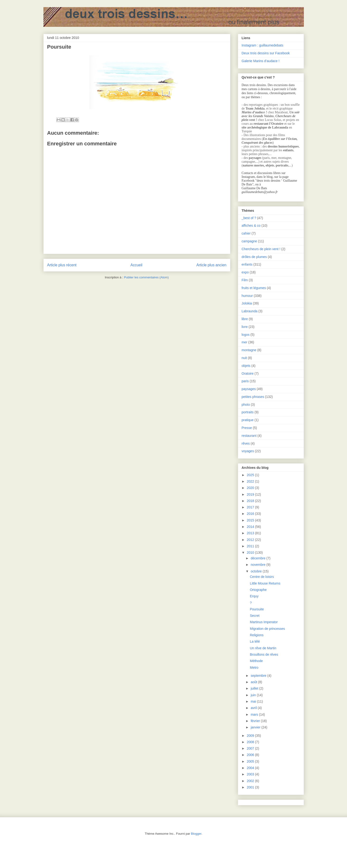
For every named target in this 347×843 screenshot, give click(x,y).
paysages (249, 389)
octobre (257, 571)
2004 (251, 768)
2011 (251, 546)
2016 (251, 514)
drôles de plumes (254, 257)
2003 (251, 774)
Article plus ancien (211, 265)
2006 (251, 755)
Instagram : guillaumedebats (262, 45)
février (256, 721)
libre (245, 319)
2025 (251, 475)
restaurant (249, 436)
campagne (249, 241)
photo (246, 404)
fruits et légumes (254, 288)
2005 (251, 761)
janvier (256, 727)
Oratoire (248, 373)
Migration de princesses (267, 629)
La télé (255, 641)
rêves (246, 443)
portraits (248, 412)
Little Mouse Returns (265, 583)
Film (245, 280)
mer (244, 342)
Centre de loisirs (262, 577)
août (254, 682)
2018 (251, 501)
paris (245, 381)
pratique (248, 420)
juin (254, 695)
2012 (251, 540)
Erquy (254, 596)
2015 (251, 520)
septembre (259, 675)
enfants (247, 264)
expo (245, 272)
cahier (246, 233)
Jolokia (247, 303)
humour (247, 296)
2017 (251, 507)
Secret (254, 615)
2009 (251, 735)
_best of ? (249, 218)
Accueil (136, 265)
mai (254, 701)
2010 (251, 552)
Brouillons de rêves (264, 654)
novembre (258, 565)
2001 (251, 787)
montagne (249, 350)
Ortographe (258, 590)
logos (246, 334)
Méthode (256, 661)
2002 (251, 781)
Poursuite (257, 609)
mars (255, 714)
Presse (247, 428)
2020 (251, 488)
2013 (251, 533)
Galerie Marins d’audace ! (261, 61)
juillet (255, 688)
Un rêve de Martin (263, 648)
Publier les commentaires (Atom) (146, 277)
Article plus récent (62, 265)
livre (245, 327)
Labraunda (250, 311)
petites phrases (253, 397)
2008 (251, 742)
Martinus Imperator (264, 622)
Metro (254, 667)
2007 (251, 748)
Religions (257, 635)
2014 (251, 527)
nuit (244, 358)
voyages (248, 451)
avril (254, 708)
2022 (251, 481)
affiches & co (251, 225)
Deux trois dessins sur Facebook (266, 53)
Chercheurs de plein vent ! (261, 249)
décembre (258, 558)
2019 (251, 494)
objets (246, 366)
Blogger (196, 833)
